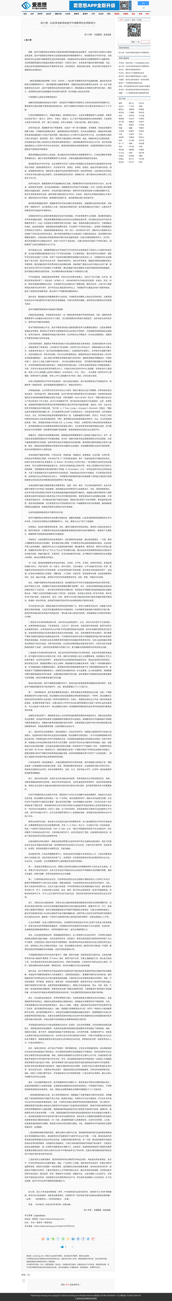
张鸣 (120, 125)
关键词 (125, 14)
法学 (32, 14)
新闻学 (76, 14)
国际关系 (58, 14)
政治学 (48, 14)
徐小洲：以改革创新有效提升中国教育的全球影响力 (138, 52)
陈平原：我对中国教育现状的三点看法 (133, 76)
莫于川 (131, 159)
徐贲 (120, 115)
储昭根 (131, 149)
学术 (33, 1222)
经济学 (40, 14)
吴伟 (120, 146)
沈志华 (131, 118)
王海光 (141, 125)
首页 (25, 14)
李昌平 (141, 122)
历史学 (101, 14)
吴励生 (121, 156)
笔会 (133, 14)
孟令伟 (141, 140)
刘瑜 (140, 146)
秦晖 (120, 103)
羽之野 (141, 159)
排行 (147, 14)
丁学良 (131, 106)
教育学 (85, 14)
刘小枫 (131, 140)
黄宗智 (121, 112)
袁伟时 (121, 137)
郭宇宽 (131, 115)
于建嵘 (131, 112)
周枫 (130, 143)
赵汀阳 (121, 122)
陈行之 (131, 103)
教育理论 (48, 1222)
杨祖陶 (121, 118)
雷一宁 (121, 143)
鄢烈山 (121, 109)
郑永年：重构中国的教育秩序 (130, 69)
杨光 (140, 162)
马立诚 (141, 115)
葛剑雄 (121, 149)
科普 (140, 14)
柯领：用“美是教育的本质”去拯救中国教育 (134, 86)
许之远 (121, 153)
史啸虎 (131, 137)
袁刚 (130, 153)
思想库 (116, 14)
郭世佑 (141, 131)
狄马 (140, 134)
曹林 (140, 106)
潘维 (140, 156)
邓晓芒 (141, 128)
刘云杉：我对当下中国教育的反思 (131, 73)
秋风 (120, 140)
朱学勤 (131, 156)
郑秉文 (121, 159)
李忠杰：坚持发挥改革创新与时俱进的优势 (135, 89)
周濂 (120, 128)
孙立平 (131, 162)
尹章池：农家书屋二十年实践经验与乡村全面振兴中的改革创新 (142, 63)
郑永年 (141, 103)
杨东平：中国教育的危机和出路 (130, 83)
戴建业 (131, 122)
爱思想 (41, 6)
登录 (67, 1284)
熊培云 (141, 137)
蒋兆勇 (141, 143)
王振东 (131, 134)
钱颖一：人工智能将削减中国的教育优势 (134, 93)
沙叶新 (131, 146)
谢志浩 (121, 162)
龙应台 (121, 106)
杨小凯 (141, 153)
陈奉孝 (131, 131)
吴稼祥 (141, 149)
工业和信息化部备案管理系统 (86, 1298)
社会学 (67, 14)
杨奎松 (131, 125)
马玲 (120, 134)
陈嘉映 (141, 109)
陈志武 (141, 112)
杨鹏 (130, 128)
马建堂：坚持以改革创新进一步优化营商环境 (135, 79)
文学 (93, 14)
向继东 (141, 118)
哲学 (109, 14)
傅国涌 (131, 109)
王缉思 (121, 131)
